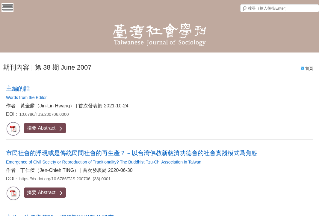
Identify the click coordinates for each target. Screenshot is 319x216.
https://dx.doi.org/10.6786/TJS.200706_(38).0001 (65, 178)
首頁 (309, 68)
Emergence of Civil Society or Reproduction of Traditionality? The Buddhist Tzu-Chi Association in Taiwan (103, 162)
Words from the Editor (26, 97)
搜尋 (244, 8)
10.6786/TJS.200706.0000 (44, 114)
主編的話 (18, 88)
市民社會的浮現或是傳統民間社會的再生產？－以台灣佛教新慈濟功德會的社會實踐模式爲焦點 (132, 153)
